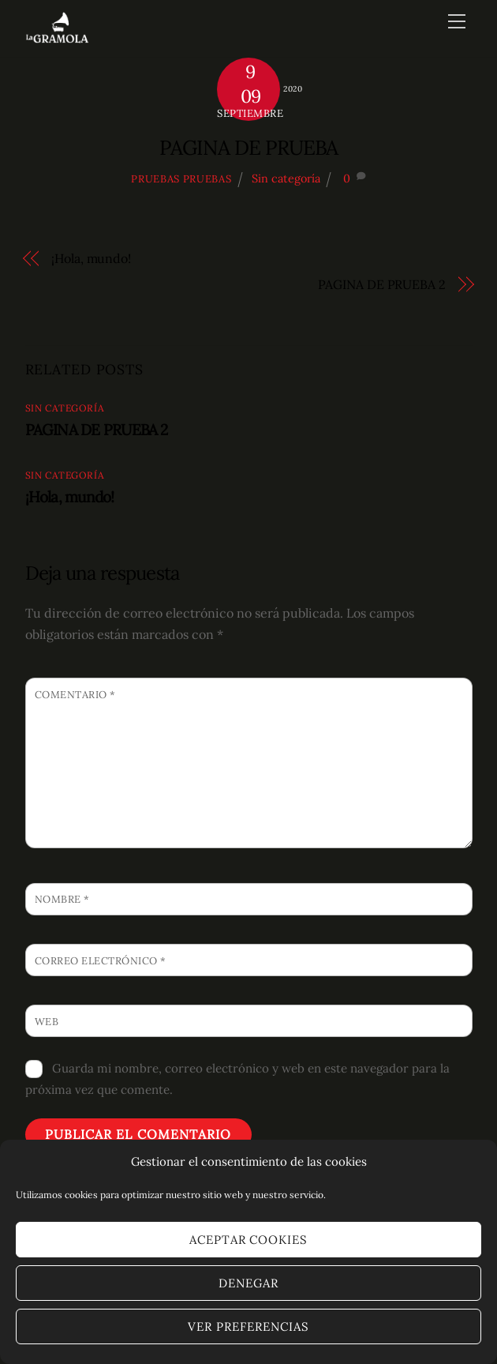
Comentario (75, 694)
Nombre (62, 899)
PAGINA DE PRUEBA (248, 147)
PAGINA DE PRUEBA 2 (382, 284)
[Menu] (457, 21)
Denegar (248, 1283)
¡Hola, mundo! (91, 258)
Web (47, 1021)
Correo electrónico (100, 961)
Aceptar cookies (248, 1239)
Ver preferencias (248, 1326)
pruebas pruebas (181, 179)
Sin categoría (286, 178)
